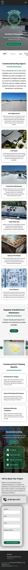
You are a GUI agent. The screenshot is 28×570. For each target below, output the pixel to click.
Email (5, 516)
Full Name (6, 509)
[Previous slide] (1, 347)
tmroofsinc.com (5, 562)
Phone (5, 523)
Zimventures (15, 566)
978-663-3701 (10, 558)
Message (8, 530)
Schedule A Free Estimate (14, 44)
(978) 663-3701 (14, 500)
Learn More (14, 330)
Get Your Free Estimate (12, 542)
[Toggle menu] (25, 2)
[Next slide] (26, 347)
